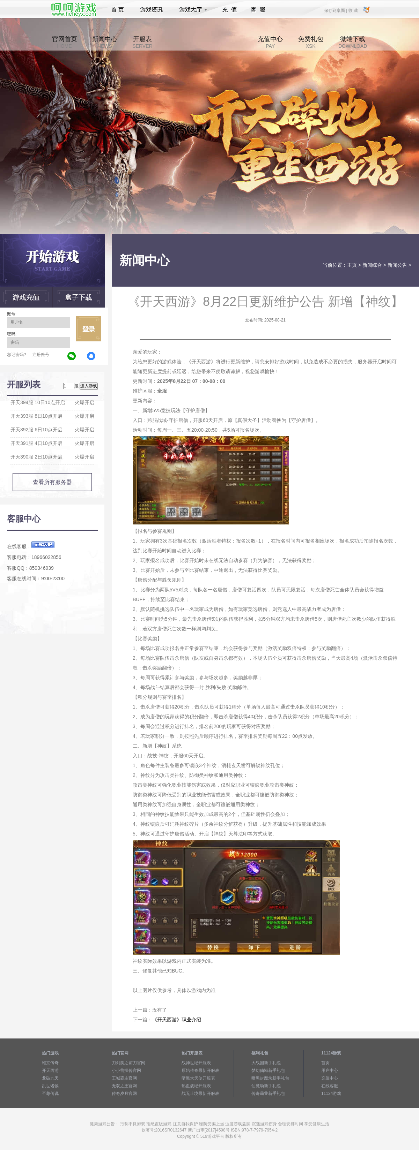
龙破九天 (50, 1078)
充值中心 (270, 42)
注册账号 (40, 354)
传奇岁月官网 (124, 1093)
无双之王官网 (124, 1085)
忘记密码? (16, 354)
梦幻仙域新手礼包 (268, 1070)
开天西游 (50, 1070)
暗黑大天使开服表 (198, 1078)
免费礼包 (310, 42)
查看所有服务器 (52, 482)
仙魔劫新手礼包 (266, 1085)
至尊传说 (50, 1093)
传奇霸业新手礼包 (268, 1093)
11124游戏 (331, 1093)
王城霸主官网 (124, 1078)
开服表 (142, 42)
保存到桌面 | (335, 10)
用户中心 (329, 1070)
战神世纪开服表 (196, 1062)
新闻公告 (397, 265)
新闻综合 (372, 265)
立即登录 (88, 328)
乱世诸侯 (50, 1085)
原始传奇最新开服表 (200, 1070)
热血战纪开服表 (196, 1085)
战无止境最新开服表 (200, 1093)
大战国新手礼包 (266, 1062)
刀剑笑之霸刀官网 (128, 1062)
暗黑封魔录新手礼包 (270, 1078)
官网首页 (64, 42)
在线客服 (329, 1085)
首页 (117, 10)
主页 (352, 265)
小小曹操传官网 (126, 1070)
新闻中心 (104, 42)
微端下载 (352, 42)
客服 (258, 10)
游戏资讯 (151, 10)
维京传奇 (50, 1062)
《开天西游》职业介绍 (176, 1019)
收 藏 (352, 10)
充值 (229, 10)
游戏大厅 (191, 10)
